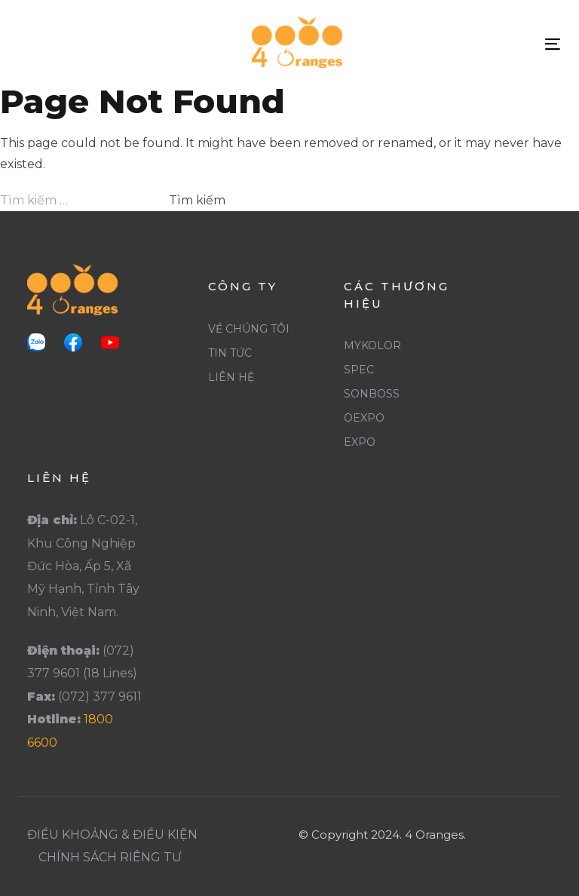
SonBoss (372, 393)
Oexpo (364, 418)
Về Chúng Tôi (249, 329)
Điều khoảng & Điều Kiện (112, 834)
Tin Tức (230, 353)
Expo (359, 442)
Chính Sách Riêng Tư (110, 857)
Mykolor (372, 345)
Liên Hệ (231, 377)
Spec (359, 369)
